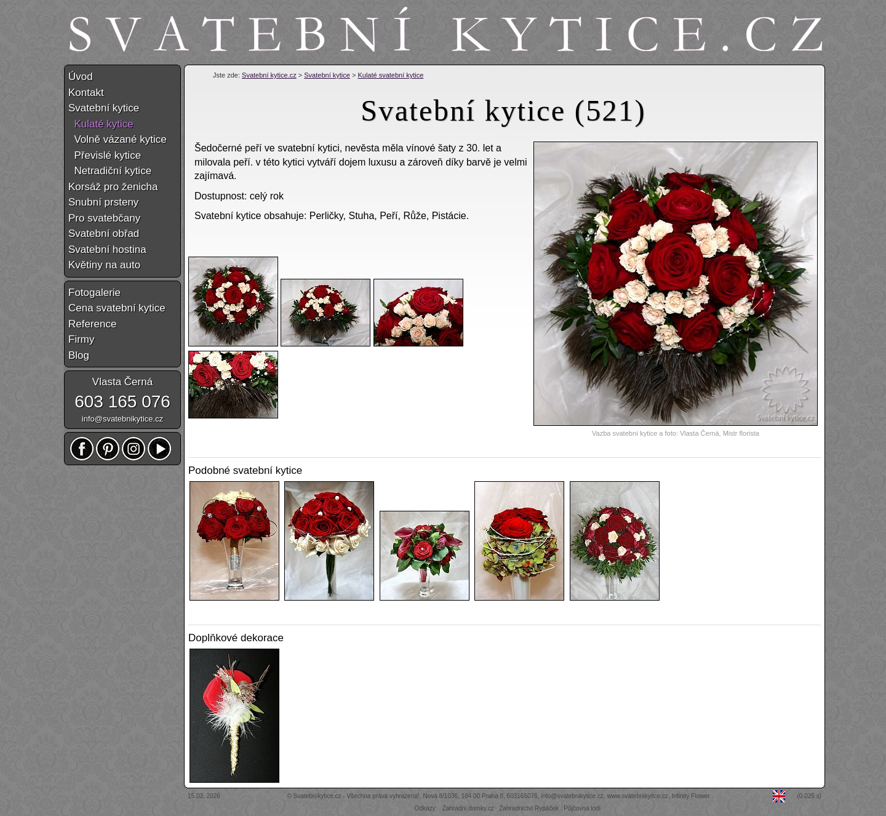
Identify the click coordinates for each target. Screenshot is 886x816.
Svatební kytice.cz (269, 75)
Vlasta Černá (122, 382)
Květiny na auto (104, 265)
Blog (78, 355)
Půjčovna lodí (582, 808)
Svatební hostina (107, 249)
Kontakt (86, 92)
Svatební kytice (327, 75)
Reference (92, 324)
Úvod (80, 76)
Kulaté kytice (101, 124)
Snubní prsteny (103, 202)
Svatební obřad (103, 233)
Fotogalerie (94, 292)
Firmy (81, 339)
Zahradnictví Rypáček (529, 808)
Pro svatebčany (104, 218)
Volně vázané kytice (117, 139)
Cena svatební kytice (117, 308)
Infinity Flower (691, 796)
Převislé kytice (104, 155)
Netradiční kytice (109, 171)
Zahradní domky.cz (468, 808)
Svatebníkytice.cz (317, 796)
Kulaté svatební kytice (390, 75)
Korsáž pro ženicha (113, 187)
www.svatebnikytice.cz (637, 796)
